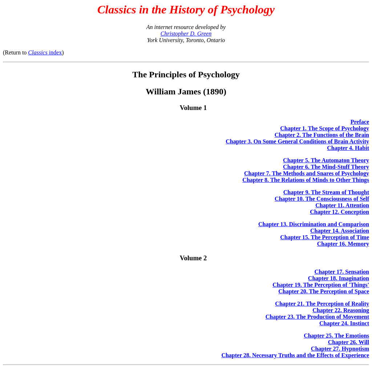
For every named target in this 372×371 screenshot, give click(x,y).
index (45, 52)
